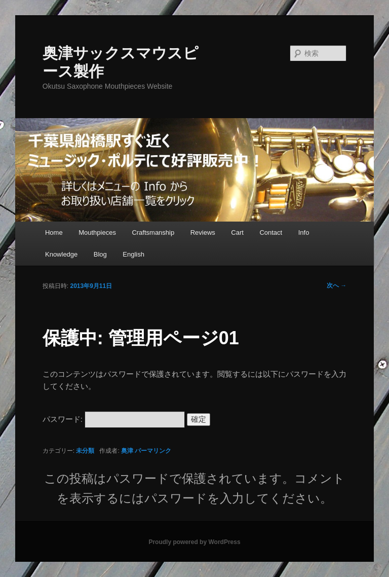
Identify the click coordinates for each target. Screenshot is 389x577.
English (133, 254)
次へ (336, 285)
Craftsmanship (153, 232)
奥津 (127, 450)
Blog (100, 254)
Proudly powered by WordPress (194, 542)
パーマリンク (153, 450)
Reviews (202, 232)
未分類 (85, 450)
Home (54, 232)
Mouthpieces (97, 232)
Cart (237, 232)
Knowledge (61, 254)
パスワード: (114, 419)
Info (303, 232)
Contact (270, 232)
